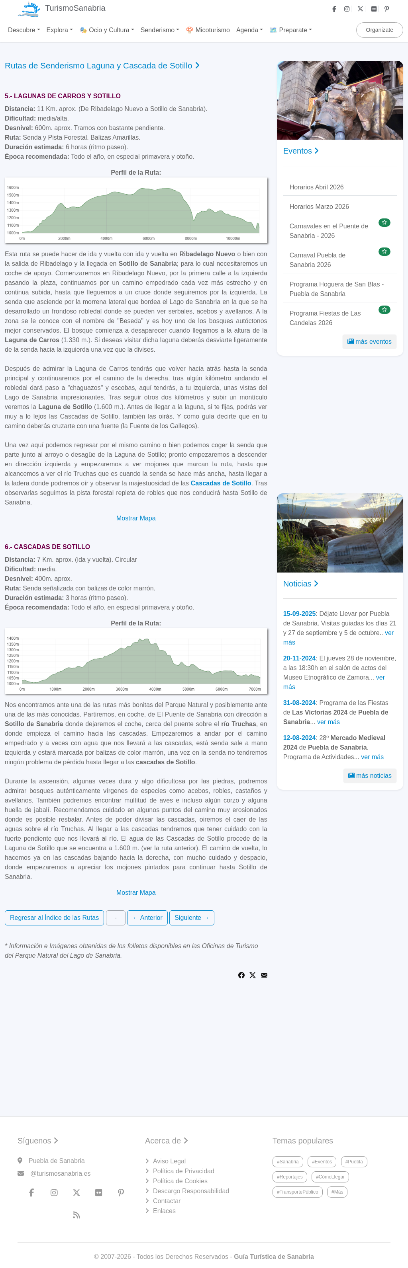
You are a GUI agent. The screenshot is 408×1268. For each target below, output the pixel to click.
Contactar (166, 1201)
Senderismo (158, 30)
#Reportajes (290, 1177)
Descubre (21, 30)
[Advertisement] (340, 424)
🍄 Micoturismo (208, 30)
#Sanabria (288, 1162)
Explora (57, 30)
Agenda (247, 30)
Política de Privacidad (183, 1171)
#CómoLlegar (330, 1177)
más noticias (370, 775)
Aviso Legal (169, 1161)
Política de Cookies (180, 1181)
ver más (328, 722)
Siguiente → (192, 917)
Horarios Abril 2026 (317, 187)
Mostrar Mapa (136, 518)
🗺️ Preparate (288, 30)
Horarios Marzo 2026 (319, 206)
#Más (337, 1192)
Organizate (379, 30)
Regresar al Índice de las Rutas (54, 917)
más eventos (369, 341)
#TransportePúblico (297, 1192)
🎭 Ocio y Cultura (104, 30)
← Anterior (147, 917)
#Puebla (354, 1162)
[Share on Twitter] (252, 974)
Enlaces (164, 1211)
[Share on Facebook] (241, 974)
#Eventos (322, 1162)
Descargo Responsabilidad (191, 1191)
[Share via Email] (264, 974)
